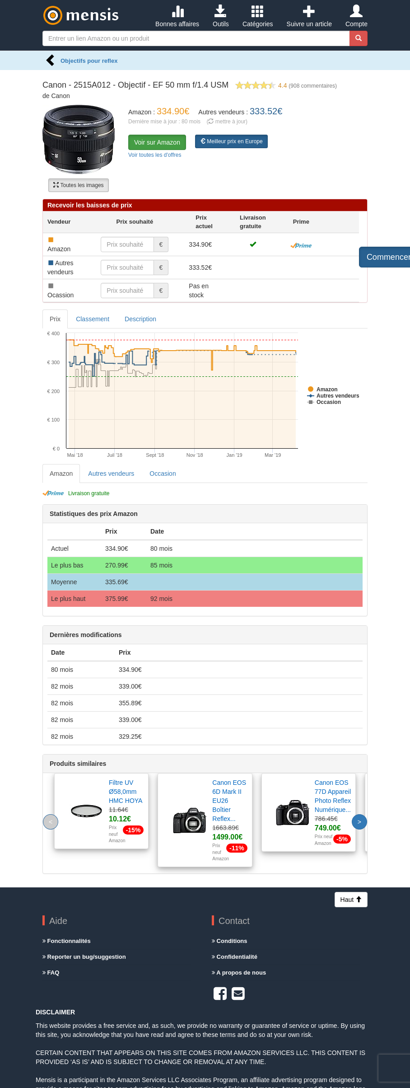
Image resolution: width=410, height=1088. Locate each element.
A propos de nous (239, 972)
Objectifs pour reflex (89, 60)
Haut (351, 899)
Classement (92, 319)
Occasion (162, 473)
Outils (221, 16)
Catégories (257, 16)
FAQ (50, 972)
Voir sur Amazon (157, 142)
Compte (356, 16)
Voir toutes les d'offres (154, 155)
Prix (55, 319)
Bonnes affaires (177, 16)
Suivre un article (309, 16)
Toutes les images (78, 185)
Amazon (61, 473)
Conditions (229, 941)
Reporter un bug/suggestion (84, 956)
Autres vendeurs (111, 473)
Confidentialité (234, 956)
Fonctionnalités (66, 941)
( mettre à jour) (226, 121)
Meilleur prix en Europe (231, 141)
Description (140, 319)
